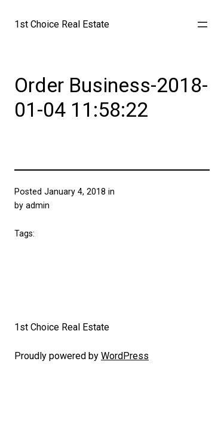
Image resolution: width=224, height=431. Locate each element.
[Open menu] (202, 24)
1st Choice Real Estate (61, 24)
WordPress (125, 356)
